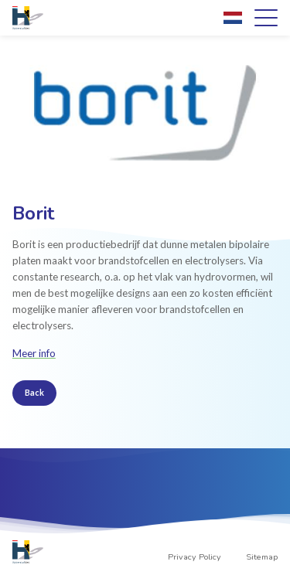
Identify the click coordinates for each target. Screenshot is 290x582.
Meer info (34, 353)
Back (34, 392)
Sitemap (262, 557)
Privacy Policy (194, 557)
